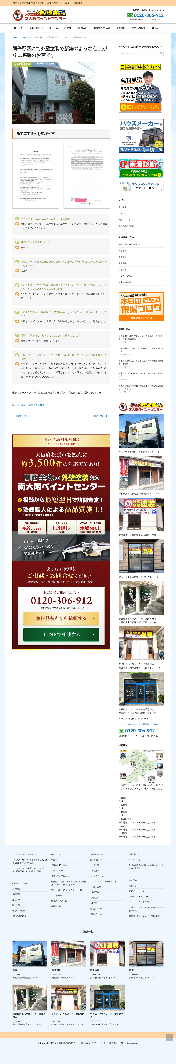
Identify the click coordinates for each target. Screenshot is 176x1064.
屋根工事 (122, 263)
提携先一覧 (56, 906)
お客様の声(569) (102, 28)
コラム (155, 28)
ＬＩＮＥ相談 (135, 860)
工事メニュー (57, 871)
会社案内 (121, 28)
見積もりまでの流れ (60, 876)
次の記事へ (100, 416)
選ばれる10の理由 (59, 865)
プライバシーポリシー (138, 896)
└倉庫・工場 (95, 887)
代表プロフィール (126, 220)
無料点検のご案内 (126, 226)
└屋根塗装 (94, 871)
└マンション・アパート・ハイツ (104, 881)
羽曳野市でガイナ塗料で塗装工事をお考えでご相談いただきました (141, 387)
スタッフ (122, 213)
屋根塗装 (122, 257)
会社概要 (122, 207)
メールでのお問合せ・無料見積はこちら (138, 724)
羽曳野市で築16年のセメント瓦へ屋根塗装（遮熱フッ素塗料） (141, 375)
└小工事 (93, 903)
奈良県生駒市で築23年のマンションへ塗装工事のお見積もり (141, 350)
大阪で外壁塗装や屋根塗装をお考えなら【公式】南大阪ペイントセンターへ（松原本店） (48, 3)
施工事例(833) (96, 860)
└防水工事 (94, 898)
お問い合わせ (135, 854)
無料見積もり (138, 28)
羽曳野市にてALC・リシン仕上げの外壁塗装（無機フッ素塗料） (141, 362)
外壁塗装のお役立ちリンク (130, 244)
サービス (53, 28)
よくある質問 (57, 895)
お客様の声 (20, 405)
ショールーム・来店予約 (139, 902)
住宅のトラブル (125, 276)
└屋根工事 (94, 892)
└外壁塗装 (94, 865)
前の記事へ (22, 416)
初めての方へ (35, 28)
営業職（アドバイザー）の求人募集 (144, 916)
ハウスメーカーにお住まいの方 (25, 854)
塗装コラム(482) (97, 914)
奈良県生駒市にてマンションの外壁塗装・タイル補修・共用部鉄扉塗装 (141, 337)
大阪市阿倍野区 (36, 405)
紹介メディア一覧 (59, 901)
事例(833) (82, 28)
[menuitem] (18, 28)
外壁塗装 (122, 251)
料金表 (67, 28)
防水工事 (122, 270)
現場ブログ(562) (97, 909)
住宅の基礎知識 (125, 282)
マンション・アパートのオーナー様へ (67, 890)
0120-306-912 (140, 730)
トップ (18, 28)
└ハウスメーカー (97, 876)
